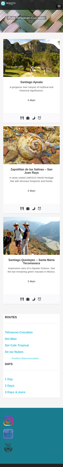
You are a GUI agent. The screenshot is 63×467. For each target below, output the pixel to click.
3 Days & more (15, 392)
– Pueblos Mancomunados (24, 358)
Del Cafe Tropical (17, 345)
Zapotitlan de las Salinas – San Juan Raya (32, 171)
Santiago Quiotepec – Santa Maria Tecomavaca (31, 261)
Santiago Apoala (31, 82)
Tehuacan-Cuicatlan (19, 332)
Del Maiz (11, 338)
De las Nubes (14, 352)
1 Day (9, 379)
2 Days (9, 385)
